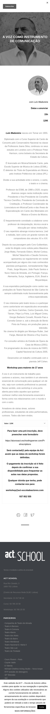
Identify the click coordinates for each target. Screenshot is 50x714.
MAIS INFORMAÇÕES (25, 711)
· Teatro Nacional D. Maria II (15, 645)
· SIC (6, 678)
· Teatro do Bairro (11, 639)
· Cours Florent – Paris (13, 659)
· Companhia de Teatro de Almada (18, 623)
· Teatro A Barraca (11, 626)
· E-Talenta (8, 666)
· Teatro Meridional (11, 642)
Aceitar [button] (41, 707)
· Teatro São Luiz (11, 648)
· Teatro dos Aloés (11, 636)
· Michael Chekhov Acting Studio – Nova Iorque (23, 669)
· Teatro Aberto (10, 632)
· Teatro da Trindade (12, 651)
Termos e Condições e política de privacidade (18, 570)
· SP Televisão (9, 675)
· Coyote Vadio (10, 662)
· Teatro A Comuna (11, 629)
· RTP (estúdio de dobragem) (16, 672)
